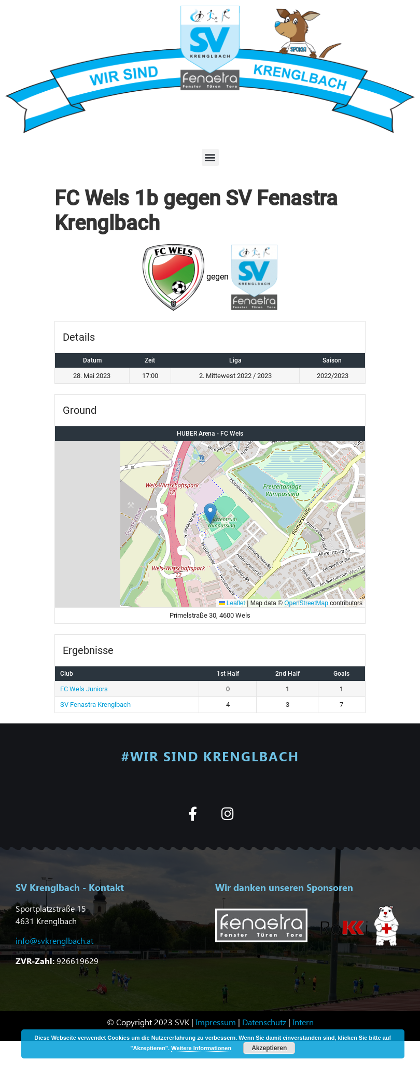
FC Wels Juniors (84, 689)
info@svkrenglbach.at (54, 940)
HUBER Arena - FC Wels (210, 433)
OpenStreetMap (306, 603)
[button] (210, 157)
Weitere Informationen (201, 1048)
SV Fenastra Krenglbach (95, 704)
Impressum (215, 1021)
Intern (303, 1021)
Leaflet (232, 603)
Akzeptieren (269, 1048)
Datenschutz (264, 1021)
